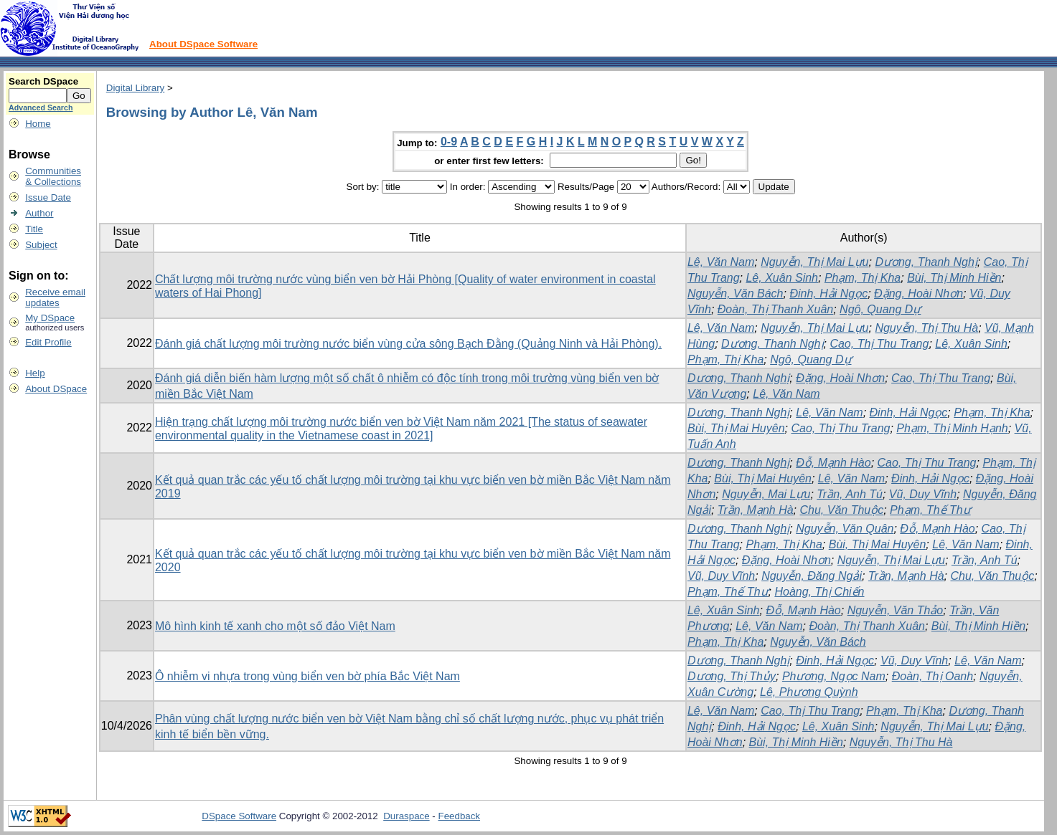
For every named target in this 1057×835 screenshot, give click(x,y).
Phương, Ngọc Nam (833, 676)
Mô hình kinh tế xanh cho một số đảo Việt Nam (275, 626)
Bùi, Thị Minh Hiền (954, 278)
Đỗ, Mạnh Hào (833, 463)
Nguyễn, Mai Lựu (766, 494)
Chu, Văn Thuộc (841, 510)
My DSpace (50, 317)
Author (39, 213)
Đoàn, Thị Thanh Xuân (775, 309)
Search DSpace (43, 81)
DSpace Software (239, 816)
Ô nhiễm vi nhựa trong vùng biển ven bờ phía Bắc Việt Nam (307, 676)
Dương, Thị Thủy (731, 676)
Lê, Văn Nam (720, 262)
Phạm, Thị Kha (863, 278)
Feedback (459, 816)
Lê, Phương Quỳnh (809, 692)
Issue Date (48, 197)
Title (34, 229)
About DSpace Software (203, 44)
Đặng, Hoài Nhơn (918, 293)
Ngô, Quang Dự (880, 309)
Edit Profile (48, 342)
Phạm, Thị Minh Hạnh (951, 428)
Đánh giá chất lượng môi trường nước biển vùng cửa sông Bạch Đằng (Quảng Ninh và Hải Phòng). (408, 344)
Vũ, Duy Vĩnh (923, 494)
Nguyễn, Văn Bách (735, 293)
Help (34, 373)
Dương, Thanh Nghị (926, 262)
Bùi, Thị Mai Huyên (736, 428)
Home (38, 123)
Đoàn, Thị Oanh (932, 676)
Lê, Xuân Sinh (782, 278)
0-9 (449, 141)
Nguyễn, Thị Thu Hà (926, 328)
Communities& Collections (53, 176)
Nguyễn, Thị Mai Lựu (814, 262)
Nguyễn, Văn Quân (844, 529)
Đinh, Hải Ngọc (828, 293)
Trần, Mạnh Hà (756, 510)
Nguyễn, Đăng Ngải (811, 576)
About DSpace (56, 388)
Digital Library (135, 87)
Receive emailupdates (55, 297)
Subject (41, 244)
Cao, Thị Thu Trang (879, 344)
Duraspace (406, 816)
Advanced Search (40, 107)
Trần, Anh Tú (850, 494)
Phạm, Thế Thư (930, 510)
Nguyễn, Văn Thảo (895, 610)
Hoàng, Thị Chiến (819, 592)
